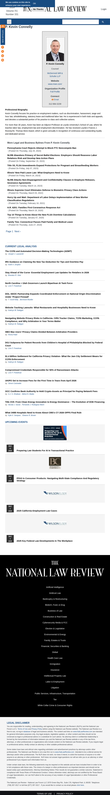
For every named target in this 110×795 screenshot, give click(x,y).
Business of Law (55, 611)
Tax (55, 700)
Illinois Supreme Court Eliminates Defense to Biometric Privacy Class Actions (47, 190)
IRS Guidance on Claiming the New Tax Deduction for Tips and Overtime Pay (44, 262)
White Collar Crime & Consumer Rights (55, 705)
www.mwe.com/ (55, 84)
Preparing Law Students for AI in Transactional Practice (45, 451)
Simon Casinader (14, 384)
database (26, 732)
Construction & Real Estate (55, 617)
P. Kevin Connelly (55, 64)
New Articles (3, 36)
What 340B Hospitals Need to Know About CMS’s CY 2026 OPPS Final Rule (43, 412)
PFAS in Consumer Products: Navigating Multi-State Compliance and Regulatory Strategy (58, 479)
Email (56, 99)
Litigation (55, 688)
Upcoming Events (16, 422)
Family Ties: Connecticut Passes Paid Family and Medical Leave (40, 222)
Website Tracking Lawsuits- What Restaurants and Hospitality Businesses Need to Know (50, 307)
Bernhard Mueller (26, 300)
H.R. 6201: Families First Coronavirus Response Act (33, 207)
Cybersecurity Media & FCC (55, 623)
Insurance (55, 670)
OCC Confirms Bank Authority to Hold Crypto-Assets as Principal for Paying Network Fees (51, 391)
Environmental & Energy (55, 635)
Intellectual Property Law (55, 676)
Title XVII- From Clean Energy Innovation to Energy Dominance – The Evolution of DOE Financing (55, 402)
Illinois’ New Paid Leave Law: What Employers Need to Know (38, 172)
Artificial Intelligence (55, 587)
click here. (81, 785)
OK (34, 3)
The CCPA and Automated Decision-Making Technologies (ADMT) (38, 251)
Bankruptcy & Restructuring (55, 599)
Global (55, 652)
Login (104, 9)
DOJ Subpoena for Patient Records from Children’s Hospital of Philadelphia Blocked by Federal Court (54, 344)
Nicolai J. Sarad (14, 405)
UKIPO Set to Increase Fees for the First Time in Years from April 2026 (40, 380)
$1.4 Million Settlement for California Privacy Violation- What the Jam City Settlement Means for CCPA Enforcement (53, 358)
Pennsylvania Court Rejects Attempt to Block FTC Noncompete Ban (41, 148)
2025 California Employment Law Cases (37, 511)
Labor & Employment (55, 682)
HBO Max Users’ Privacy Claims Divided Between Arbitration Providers (41, 332)
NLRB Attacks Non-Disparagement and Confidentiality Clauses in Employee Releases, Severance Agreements (51, 181)
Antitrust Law (55, 593)
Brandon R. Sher (14, 275)
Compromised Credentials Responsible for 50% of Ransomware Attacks (41, 370)
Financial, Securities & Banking (55, 646)
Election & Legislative (54, 629)
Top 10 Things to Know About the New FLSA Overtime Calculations (41, 214)
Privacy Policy (37, 729)
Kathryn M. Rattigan (15, 310)
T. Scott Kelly (13, 300)
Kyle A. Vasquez (14, 416)
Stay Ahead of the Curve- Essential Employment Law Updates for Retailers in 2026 (47, 272)
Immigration (55, 664)
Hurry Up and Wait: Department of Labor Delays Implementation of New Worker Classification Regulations (47, 198)
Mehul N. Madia (28, 394)
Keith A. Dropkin (14, 265)
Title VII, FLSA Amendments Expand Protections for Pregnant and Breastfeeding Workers (52, 165)
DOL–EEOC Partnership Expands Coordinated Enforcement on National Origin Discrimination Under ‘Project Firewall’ (53, 295)
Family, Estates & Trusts (55, 640)
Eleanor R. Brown (29, 416)
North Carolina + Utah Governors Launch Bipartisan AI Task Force (39, 283)
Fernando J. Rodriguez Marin (33, 405)
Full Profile (55, 92)
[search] (81, 22)
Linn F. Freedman (14, 286)
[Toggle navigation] (9, 21)
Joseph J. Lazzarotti (15, 254)
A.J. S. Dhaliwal (14, 394)
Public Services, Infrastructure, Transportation (55, 694)
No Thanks (38, 9)
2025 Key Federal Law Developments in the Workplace (45, 541)
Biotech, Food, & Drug (55, 605)
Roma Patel (12, 335)
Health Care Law (55, 658)
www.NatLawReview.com (82, 732)
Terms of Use (23, 729)
